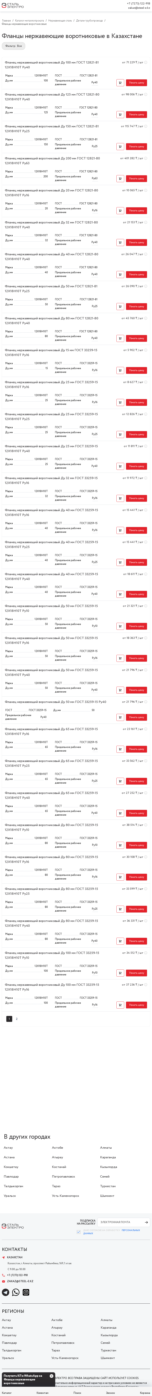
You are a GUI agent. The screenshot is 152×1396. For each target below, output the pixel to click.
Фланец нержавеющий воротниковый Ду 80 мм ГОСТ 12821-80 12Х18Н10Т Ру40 (51, 321)
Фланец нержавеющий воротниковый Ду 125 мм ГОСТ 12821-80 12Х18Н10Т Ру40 (52, 97)
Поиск (77, 1393)
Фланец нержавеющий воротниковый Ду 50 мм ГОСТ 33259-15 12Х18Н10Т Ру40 (51, 672)
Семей (105, 1176)
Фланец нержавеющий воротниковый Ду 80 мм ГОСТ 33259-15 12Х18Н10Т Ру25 (51, 891)
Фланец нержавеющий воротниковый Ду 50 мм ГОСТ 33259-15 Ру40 (55, 702)
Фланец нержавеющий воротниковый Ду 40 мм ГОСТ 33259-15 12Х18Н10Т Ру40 (51, 576)
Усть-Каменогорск (65, 1195)
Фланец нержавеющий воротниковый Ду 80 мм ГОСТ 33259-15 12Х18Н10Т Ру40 (51, 923)
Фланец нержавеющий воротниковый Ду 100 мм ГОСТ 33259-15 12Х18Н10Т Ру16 (52, 987)
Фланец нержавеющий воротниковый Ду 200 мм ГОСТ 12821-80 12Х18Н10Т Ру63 (52, 161)
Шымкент (107, 1195)
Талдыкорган (13, 1186)
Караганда (108, 1157)
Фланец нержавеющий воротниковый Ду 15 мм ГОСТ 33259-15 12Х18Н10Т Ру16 (51, 352)
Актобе (57, 1147)
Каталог (6, 1393)
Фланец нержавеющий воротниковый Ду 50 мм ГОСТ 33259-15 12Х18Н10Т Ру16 (51, 640)
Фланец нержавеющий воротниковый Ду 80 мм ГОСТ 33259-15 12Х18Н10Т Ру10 (51, 827)
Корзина (145, 1393)
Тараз (56, 1186)
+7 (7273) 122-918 (138, 3)
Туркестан (108, 1186)
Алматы (106, 1147)
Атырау (57, 1157)
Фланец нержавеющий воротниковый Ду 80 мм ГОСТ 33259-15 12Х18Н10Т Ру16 (51, 859)
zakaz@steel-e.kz (139, 8)
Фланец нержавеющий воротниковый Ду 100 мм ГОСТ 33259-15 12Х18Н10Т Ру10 (52, 955)
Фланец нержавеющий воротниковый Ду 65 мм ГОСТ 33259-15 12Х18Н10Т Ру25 (51, 763)
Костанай (59, 1167)
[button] (120, 82)
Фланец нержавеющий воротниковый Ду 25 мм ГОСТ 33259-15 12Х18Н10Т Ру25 (51, 417)
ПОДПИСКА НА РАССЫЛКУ (86, 1222)
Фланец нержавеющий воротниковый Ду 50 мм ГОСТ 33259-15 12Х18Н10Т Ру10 (51, 608)
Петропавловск (63, 1176)
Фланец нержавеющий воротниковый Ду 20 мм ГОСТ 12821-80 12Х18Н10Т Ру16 (51, 193)
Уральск (10, 1195)
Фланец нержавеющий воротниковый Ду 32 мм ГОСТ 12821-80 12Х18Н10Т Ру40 (51, 225)
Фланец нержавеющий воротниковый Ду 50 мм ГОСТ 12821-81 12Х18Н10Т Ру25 (51, 289)
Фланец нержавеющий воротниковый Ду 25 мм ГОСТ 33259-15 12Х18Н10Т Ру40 (51, 449)
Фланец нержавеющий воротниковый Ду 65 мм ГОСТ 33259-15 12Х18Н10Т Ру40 (51, 795)
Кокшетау (11, 1167)
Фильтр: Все (13, 46)
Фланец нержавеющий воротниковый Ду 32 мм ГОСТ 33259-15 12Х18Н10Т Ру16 (51, 480)
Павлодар (11, 1176)
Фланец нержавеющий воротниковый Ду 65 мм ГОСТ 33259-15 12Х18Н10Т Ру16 (51, 731)
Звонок (110, 1393)
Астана (9, 1157)
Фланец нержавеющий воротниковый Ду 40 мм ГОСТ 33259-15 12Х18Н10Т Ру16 (51, 512)
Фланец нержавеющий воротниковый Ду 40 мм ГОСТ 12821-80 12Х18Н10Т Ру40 (51, 257)
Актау (8, 1147)
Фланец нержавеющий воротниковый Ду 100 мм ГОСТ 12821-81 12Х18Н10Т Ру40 (52, 65)
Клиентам (42, 1393)
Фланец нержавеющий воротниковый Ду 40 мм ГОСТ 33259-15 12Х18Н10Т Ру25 (51, 544)
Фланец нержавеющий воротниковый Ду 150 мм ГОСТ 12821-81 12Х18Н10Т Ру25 (52, 129)
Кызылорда (108, 1167)
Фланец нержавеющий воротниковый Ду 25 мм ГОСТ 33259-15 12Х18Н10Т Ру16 (51, 384)
